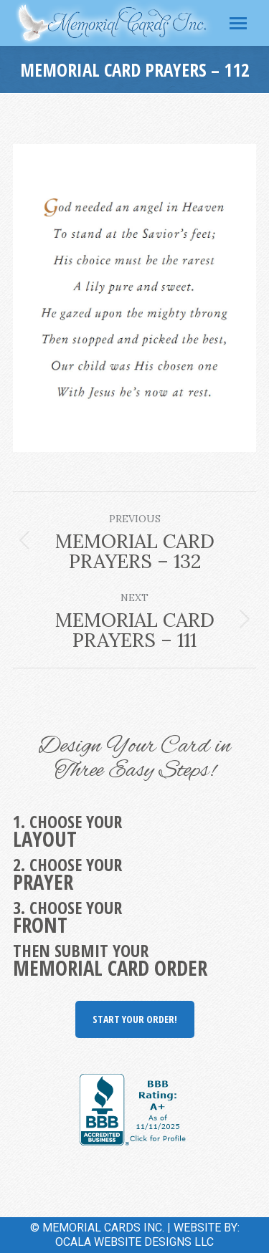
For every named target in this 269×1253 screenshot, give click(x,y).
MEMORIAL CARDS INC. (103, 1227)
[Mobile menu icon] (238, 23)
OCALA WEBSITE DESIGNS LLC (134, 1242)
